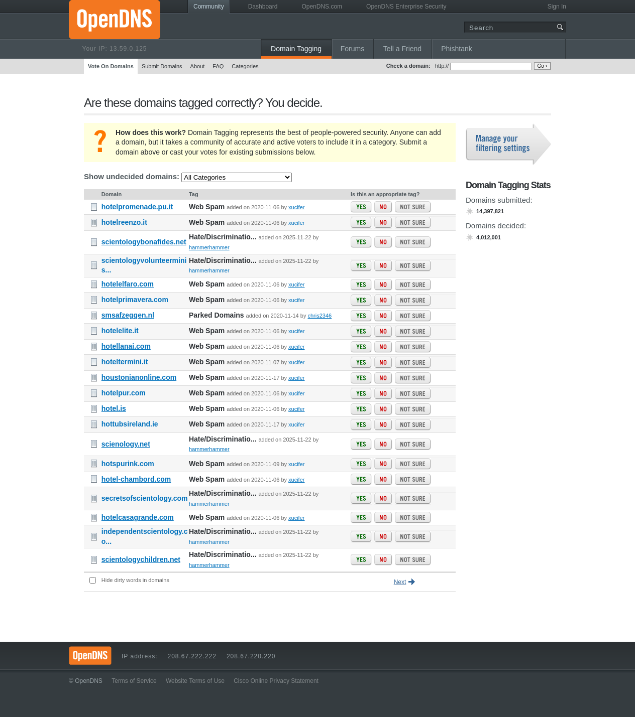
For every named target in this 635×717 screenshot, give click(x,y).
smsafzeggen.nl (127, 315)
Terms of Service (134, 680)
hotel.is (113, 408)
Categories (245, 66)
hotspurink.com (127, 464)
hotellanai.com (126, 346)
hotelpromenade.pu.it (137, 207)
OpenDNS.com (321, 6)
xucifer (296, 207)
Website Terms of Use (195, 680)
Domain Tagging (296, 49)
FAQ (218, 66)
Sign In (557, 6)
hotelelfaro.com (127, 284)
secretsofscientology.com (144, 498)
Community (208, 6)
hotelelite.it (120, 331)
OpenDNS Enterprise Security (406, 6)
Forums (352, 49)
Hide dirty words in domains (135, 580)
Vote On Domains (111, 66)
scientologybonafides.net (143, 242)
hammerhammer (209, 247)
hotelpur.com (123, 393)
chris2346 (319, 316)
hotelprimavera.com (134, 300)
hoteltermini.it (124, 362)
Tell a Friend (402, 49)
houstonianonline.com (138, 377)
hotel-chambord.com (136, 479)
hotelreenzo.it (124, 222)
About (197, 66)
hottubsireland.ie (129, 424)
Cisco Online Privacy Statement (276, 680)
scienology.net (125, 444)
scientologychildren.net (140, 559)
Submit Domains (162, 66)
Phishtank (456, 49)
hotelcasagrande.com (137, 517)
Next (400, 582)
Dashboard (263, 6)
